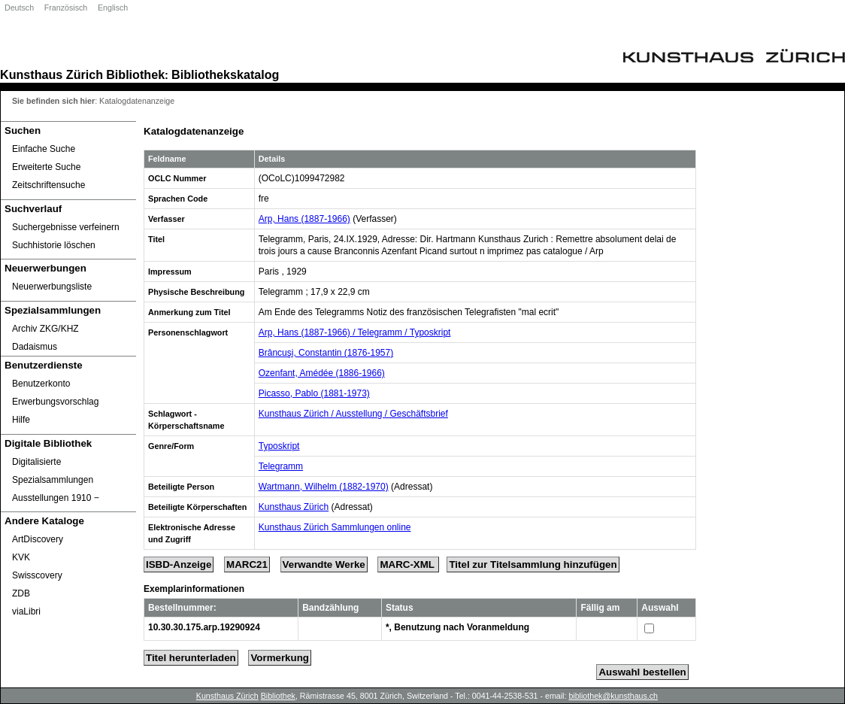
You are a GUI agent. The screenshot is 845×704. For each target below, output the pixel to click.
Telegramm (281, 466)
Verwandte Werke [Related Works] (324, 564)
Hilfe (21, 419)
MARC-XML (408, 564)
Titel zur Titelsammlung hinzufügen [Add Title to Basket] (532, 564)
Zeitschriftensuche (48, 185)
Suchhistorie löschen (53, 245)
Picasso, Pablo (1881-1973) (314, 393)
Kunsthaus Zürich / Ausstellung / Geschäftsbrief (353, 413)
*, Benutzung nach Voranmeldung (457, 627)
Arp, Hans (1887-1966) (304, 219)
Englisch (113, 7)
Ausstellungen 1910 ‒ (55, 498)
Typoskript (279, 446)
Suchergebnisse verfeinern (66, 227)
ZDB (21, 593)
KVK (21, 557)
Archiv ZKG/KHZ (45, 328)
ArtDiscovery (37, 539)
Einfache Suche (43, 149)
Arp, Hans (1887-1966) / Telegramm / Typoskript (355, 332)
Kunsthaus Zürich (51, 74)
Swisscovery (37, 575)
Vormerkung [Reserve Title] (279, 657)
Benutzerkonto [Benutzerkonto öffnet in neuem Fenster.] (41, 383)
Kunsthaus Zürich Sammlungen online (335, 527)
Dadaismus (34, 346)
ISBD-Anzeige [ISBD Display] (178, 564)
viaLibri (26, 611)
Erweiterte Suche (46, 167)
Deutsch (19, 7)
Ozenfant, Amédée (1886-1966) (322, 373)
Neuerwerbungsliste (52, 286)
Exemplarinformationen (194, 589)
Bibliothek (135, 74)
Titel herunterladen (191, 657)
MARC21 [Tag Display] (247, 564)
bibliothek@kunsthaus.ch (613, 695)
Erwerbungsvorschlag (55, 401)
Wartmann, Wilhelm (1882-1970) (324, 486)
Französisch (65, 7)
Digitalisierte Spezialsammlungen (52, 471)
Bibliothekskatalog (225, 74)
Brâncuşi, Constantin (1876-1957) (326, 352)
